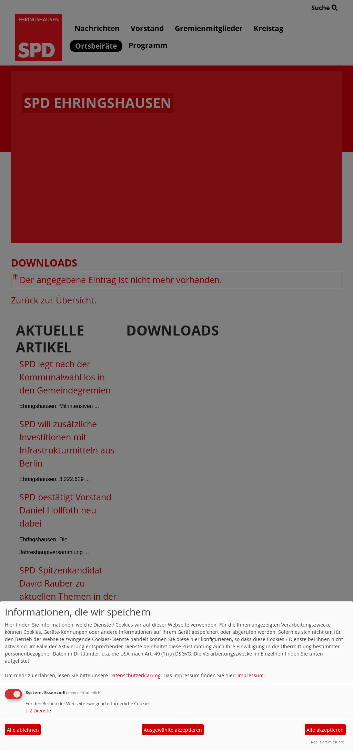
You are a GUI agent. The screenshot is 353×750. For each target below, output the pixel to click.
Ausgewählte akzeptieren (173, 730)
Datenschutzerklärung (135, 675)
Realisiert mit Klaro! (328, 741)
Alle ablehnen (23, 730)
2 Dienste (38, 710)
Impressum (251, 675)
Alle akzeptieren (325, 730)
